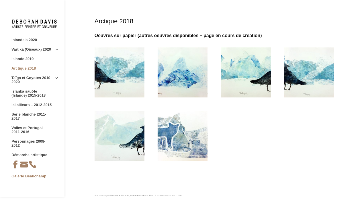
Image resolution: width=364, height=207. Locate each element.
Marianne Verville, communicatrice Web (131, 195)
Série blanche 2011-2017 (28, 116)
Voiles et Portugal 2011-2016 (27, 130)
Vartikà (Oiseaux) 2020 (31, 49)
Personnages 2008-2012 (28, 143)
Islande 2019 (22, 59)
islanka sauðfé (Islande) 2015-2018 (28, 93)
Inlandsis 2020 (24, 40)
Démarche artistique (29, 155)
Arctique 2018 (23, 68)
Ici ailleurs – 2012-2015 (31, 105)
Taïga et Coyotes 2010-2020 (31, 80)
